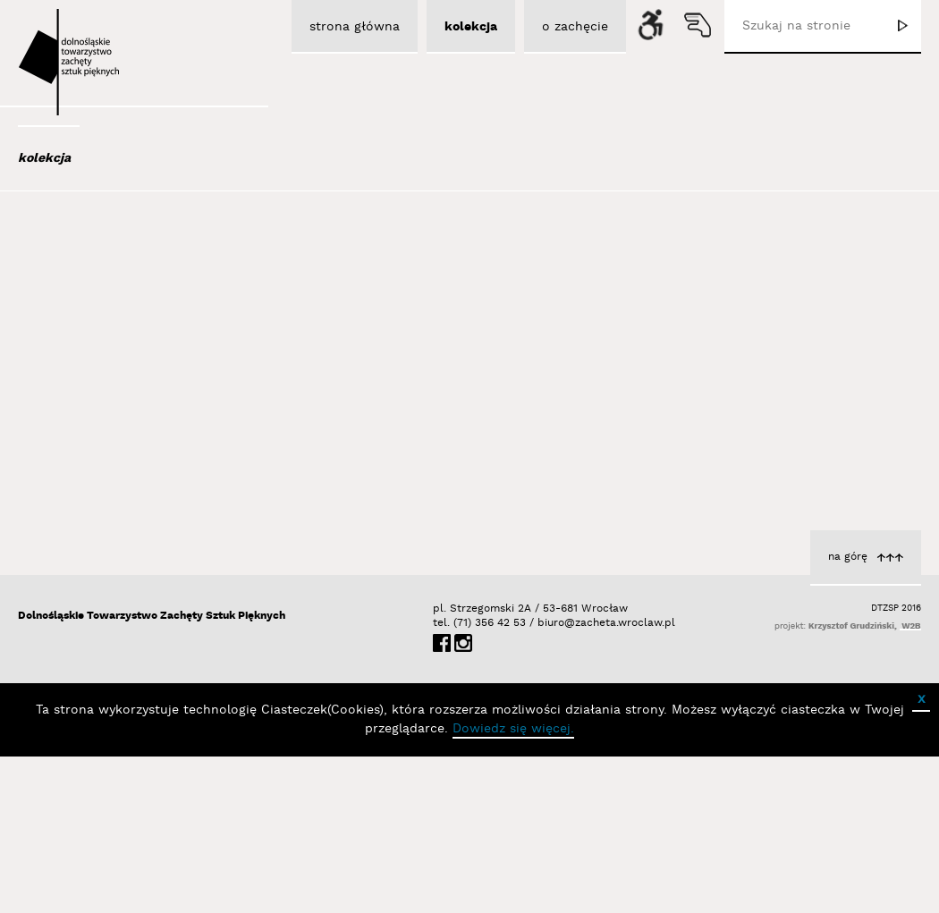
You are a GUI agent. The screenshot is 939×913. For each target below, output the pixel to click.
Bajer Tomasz (88, 448)
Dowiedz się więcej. (513, 885)
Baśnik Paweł (90, 520)
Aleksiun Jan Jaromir (108, 335)
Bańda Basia (88, 496)
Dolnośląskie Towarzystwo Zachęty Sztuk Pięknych (151, 772)
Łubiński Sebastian (529, 437)
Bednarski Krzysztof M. (118, 569)
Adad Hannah (87, 287)
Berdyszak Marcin (104, 593)
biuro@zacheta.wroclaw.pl (546, 779)
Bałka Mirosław (93, 472)
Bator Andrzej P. (98, 544)
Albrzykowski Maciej (106, 311)
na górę (847, 713)
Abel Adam (77, 263)
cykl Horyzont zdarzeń (519, 418)
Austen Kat (81, 359)
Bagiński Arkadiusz (100, 424)
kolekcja (44, 158)
